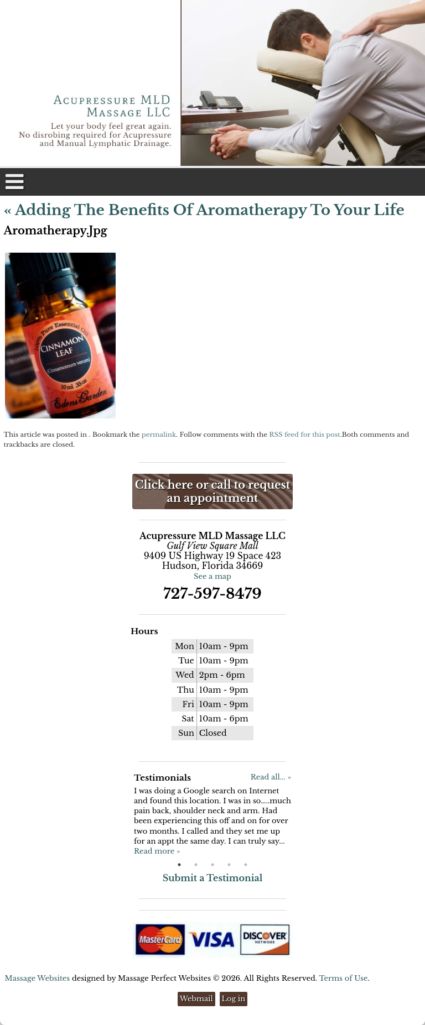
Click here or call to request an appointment (212, 491)
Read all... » (271, 777)
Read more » (157, 851)
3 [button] (212, 864)
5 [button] (245, 864)
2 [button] (195, 864)
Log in (234, 998)
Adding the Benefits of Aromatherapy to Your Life (204, 210)
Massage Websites (37, 978)
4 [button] (229, 864)
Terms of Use (343, 978)
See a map (212, 576)
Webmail (196, 998)
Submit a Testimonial (213, 877)
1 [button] (179, 864)
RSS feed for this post (304, 434)
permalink (159, 434)
